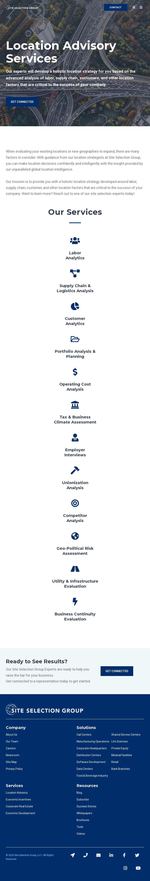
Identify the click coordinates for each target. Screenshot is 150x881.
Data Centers (85, 768)
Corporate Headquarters (92, 748)
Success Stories (86, 806)
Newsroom (12, 755)
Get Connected (116, 671)
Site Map (11, 762)
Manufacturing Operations (93, 741)
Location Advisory (17, 792)
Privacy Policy (14, 768)
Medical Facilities (121, 755)
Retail (114, 762)
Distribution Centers (89, 755)
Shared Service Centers (125, 734)
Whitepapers (84, 813)
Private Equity (119, 748)
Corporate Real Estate (19, 806)
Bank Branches (120, 768)
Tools (80, 826)
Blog (79, 792)
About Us (11, 734)
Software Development (91, 762)
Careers (11, 748)
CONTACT (115, 7)
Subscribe (83, 799)
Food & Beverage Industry (92, 775)
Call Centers (84, 734)
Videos (81, 833)
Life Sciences (119, 741)
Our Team (12, 741)
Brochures (83, 820)
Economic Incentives (18, 799)
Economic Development (20, 813)
